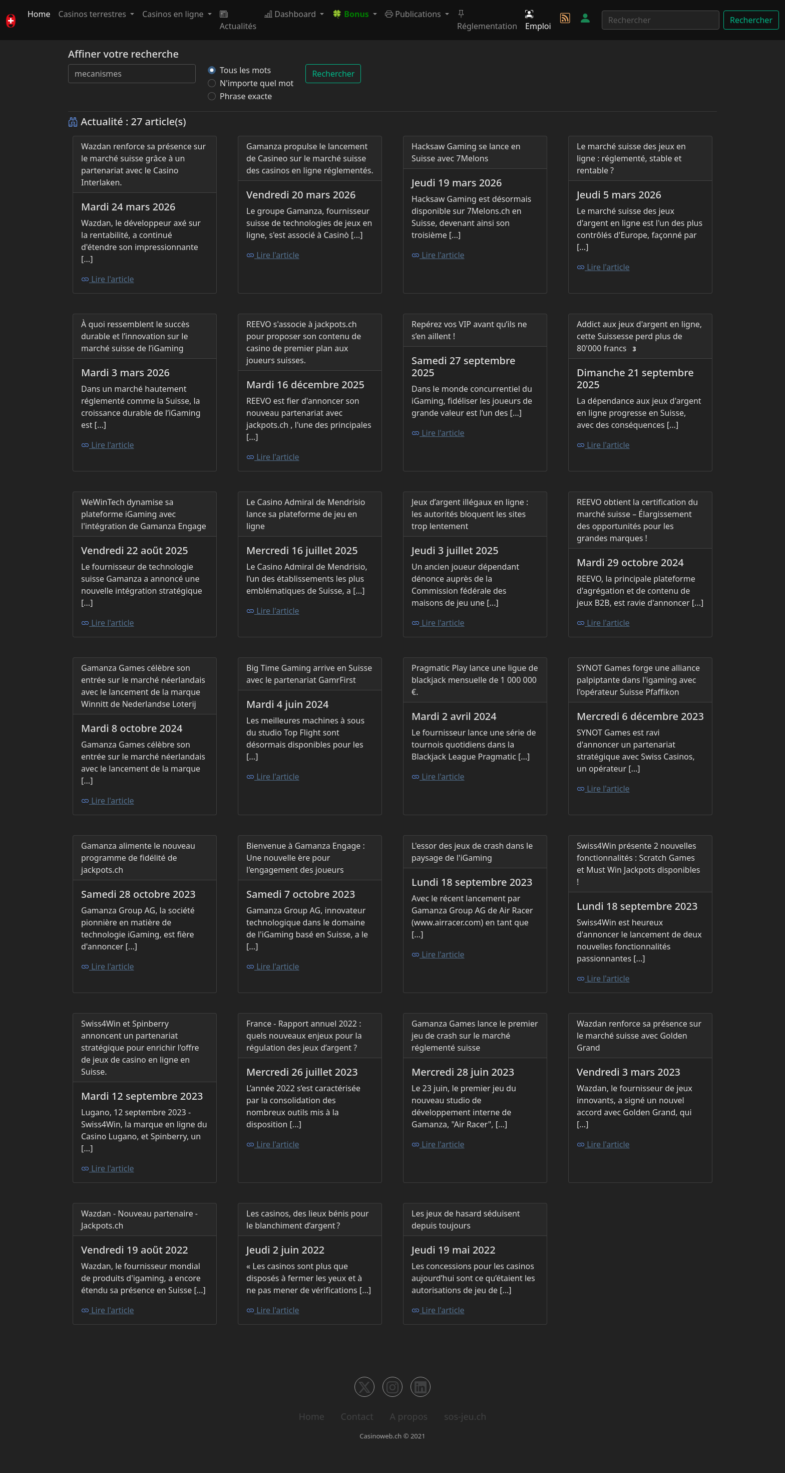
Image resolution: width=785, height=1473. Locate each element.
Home (39, 14)
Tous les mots (245, 70)
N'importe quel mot (256, 83)
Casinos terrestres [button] (94, 14)
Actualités (238, 20)
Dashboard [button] (291, 14)
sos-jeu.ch (465, 1416)
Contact (357, 1416)
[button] (354, 14)
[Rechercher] (660, 20)
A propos (408, 1416)
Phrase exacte (246, 96)
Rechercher (751, 20)
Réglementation (487, 20)
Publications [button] (414, 14)
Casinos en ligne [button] (174, 14)
